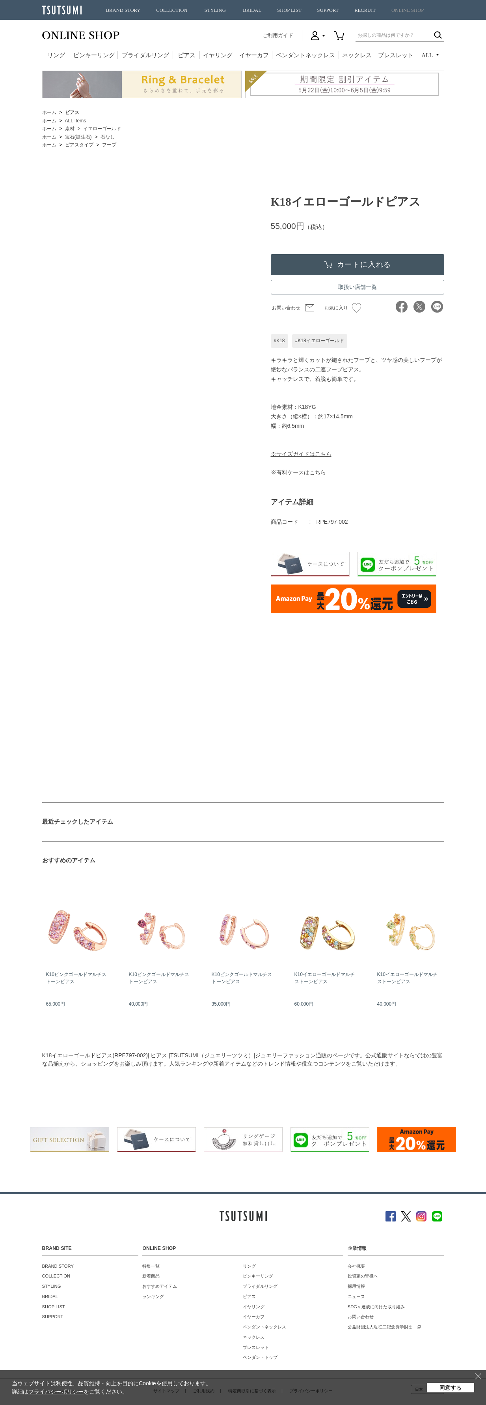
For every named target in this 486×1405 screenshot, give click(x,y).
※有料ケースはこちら (298, 472)
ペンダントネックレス (305, 55)
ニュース (356, 1296)
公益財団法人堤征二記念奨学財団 (380, 1326)
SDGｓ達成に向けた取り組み (376, 1306)
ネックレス (357, 55)
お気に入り (342, 308)
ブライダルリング (145, 55)
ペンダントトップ (260, 1357)
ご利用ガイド (278, 35)
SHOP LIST (289, 10)
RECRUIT (365, 10)
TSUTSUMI (62, 10)
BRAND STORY (123, 10)
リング (56, 55)
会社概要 (356, 1266)
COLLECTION (171, 10)
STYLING (215, 10)
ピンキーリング (94, 55)
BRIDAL (252, 10)
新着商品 (151, 1276)
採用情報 (356, 1286)
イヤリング (218, 55)
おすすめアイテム (159, 1286)
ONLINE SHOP (407, 10)
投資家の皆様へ (363, 1276)
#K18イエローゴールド (319, 340)
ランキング (153, 1296)
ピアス (187, 55)
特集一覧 (151, 1266)
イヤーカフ (254, 55)
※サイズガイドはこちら (301, 454)
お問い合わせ (286, 308)
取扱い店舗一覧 (357, 287)
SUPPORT (328, 10)
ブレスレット (395, 55)
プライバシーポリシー (56, 1391)
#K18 (279, 340)
